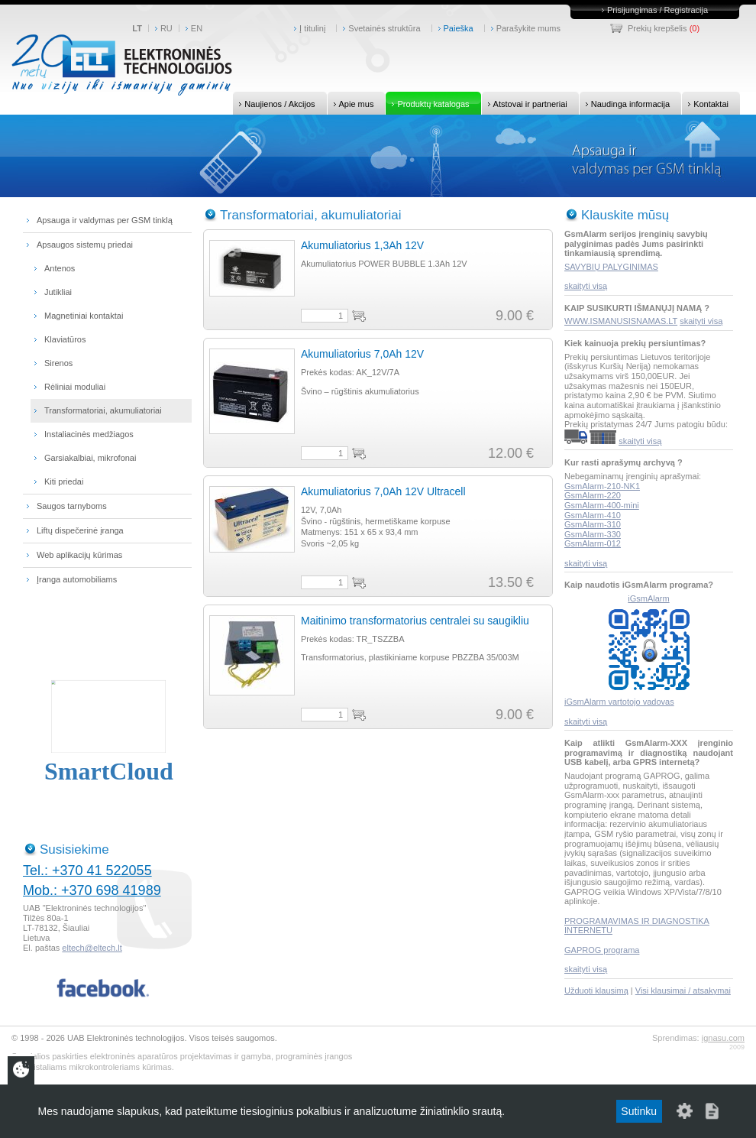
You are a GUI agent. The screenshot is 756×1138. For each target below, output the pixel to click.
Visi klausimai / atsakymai (683, 990)
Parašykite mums (528, 28)
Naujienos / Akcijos (274, 103)
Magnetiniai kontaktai (83, 315)
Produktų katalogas (427, 103)
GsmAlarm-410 (592, 515)
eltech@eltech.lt (91, 947)
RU (166, 28)
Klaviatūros (65, 339)
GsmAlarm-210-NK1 (602, 486)
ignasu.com (723, 1037)
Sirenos (58, 363)
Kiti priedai (63, 481)
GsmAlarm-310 (592, 524)
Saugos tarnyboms (72, 506)
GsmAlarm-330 (592, 534)
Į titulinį (312, 28)
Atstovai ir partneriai (524, 103)
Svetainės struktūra (384, 28)
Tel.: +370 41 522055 (87, 870)
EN (196, 28)
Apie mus (351, 103)
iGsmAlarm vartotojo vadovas (619, 701)
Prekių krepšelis (657, 28)
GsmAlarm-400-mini (601, 505)
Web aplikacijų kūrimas (79, 554)
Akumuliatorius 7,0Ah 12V (362, 354)
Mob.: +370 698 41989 (92, 890)
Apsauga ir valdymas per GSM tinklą (105, 220)
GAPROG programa (601, 950)
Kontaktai (705, 103)
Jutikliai (58, 292)
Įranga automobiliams (77, 579)
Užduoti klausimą (596, 990)
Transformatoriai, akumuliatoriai (103, 410)
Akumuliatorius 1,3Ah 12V (362, 245)
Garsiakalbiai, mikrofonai (90, 457)
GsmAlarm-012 (592, 543)
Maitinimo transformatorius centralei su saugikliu (415, 620)
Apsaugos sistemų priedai (85, 244)
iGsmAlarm (648, 598)
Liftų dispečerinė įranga (80, 530)
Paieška (458, 28)
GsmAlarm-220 (592, 495)
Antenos (59, 268)
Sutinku (639, 1111)
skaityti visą (585, 285)
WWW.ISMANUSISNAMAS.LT (620, 321)
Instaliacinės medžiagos (89, 434)
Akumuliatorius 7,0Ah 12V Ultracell (383, 491)
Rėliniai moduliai (74, 386)
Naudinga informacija (625, 103)
